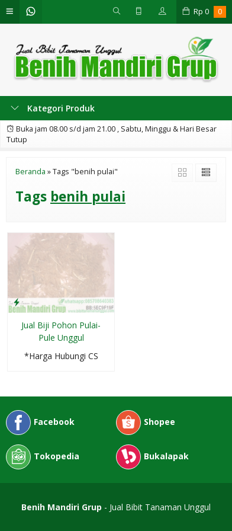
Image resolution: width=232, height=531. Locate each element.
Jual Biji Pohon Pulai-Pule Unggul (61, 331)
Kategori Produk (53, 108)
